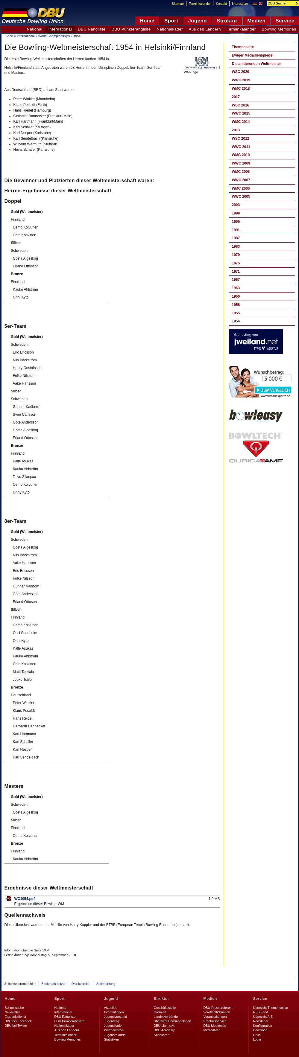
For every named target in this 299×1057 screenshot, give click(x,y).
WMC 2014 (241, 122)
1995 (236, 222)
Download (260, 1030)
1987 (236, 238)
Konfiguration (262, 1025)
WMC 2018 (241, 88)
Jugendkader (113, 1025)
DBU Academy (164, 1030)
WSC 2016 (240, 105)
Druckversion (81, 984)
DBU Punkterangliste (131, 29)
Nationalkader (170, 29)
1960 (236, 296)
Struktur (161, 999)
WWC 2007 (241, 180)
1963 (236, 288)
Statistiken (111, 1039)
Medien (210, 999)
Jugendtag (111, 1021)
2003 (236, 205)
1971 (236, 271)
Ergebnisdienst (15, 1016)
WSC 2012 (240, 138)
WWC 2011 (241, 147)
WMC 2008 (241, 172)
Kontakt (221, 3)
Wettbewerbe (113, 1030)
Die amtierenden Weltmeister (256, 64)
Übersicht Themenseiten (270, 1007)
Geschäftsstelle (165, 1007)
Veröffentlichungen (217, 1012)
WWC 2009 (241, 163)
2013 (236, 130)
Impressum (240, 3)
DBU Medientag (215, 1025)
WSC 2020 (240, 72)
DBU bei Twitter (16, 1025)
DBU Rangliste (91, 29)
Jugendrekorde (115, 1035)
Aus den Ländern (205, 29)
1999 (236, 213)
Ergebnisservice (215, 1021)
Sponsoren (161, 1035)
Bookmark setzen (53, 984)
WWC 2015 (241, 113)
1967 (236, 280)
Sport (9, 36)
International (25, 36)
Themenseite (243, 47)
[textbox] (279, 3)
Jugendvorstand (115, 1016)
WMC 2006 (241, 188)
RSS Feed (260, 1012)
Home (10, 999)
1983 (236, 246)
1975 (236, 263)
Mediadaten (212, 1030)
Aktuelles (110, 1007)
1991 (236, 230)
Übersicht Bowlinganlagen (172, 1021)
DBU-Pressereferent (218, 1007)
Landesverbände (166, 1016)
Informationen (114, 1012)
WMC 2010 (241, 155)
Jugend (111, 999)
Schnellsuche (14, 1007)
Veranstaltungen (215, 1016)
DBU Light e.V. (164, 1025)
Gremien (160, 1012)
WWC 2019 (241, 80)
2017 (236, 97)
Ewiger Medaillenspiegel (253, 55)
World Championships (54, 36)
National (34, 29)
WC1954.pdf (24, 899)
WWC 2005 (241, 196)
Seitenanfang (106, 984)
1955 (236, 313)
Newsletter (12, 1012)
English (260, 3)
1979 (236, 255)
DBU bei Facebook (18, 1021)
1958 (236, 305)
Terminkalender (241, 29)
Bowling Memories (67, 1039)
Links (257, 1035)
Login (257, 1039)
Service (260, 999)
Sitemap (178, 3)
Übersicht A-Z (263, 1016)
